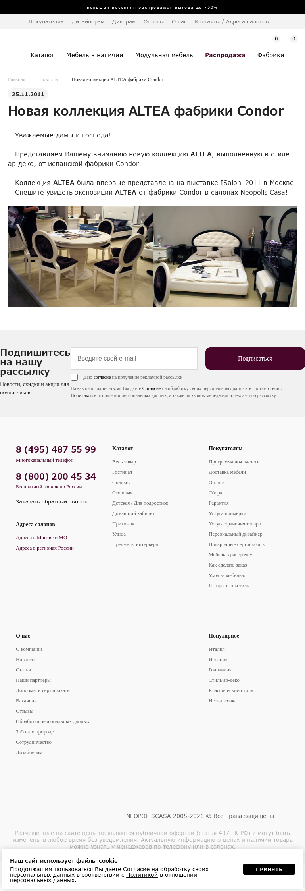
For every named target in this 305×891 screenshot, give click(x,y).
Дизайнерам (88, 21)
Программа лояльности (234, 462)
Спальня (121, 482)
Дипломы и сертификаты (43, 690)
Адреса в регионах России (45, 548)
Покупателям (226, 448)
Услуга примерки (227, 513)
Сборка (216, 493)
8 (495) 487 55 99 (56, 449)
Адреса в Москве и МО (41, 537)
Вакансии (26, 701)
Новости (48, 79)
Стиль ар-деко (224, 680)
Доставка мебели (227, 472)
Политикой (82, 395)
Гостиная (122, 472)
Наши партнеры (33, 680)
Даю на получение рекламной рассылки (132, 377)
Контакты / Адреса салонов (232, 21)
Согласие (151, 388)
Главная (16, 79)
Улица (119, 534)
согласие (102, 377)
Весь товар (124, 462)
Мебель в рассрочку (230, 554)
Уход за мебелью (227, 575)
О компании (29, 649)
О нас (23, 636)
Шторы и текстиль (229, 585)
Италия (217, 649)
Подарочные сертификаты (237, 544)
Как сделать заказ (228, 565)
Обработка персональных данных (53, 721)
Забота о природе (35, 732)
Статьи (23, 670)
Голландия (220, 670)
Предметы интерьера (135, 544)
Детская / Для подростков (140, 503)
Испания (218, 659)
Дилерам (124, 21)
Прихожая (123, 523)
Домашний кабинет (133, 513)
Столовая (122, 493)
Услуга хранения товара (235, 523)
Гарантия (219, 503)
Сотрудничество (34, 742)
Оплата (216, 482)
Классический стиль (231, 690)
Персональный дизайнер (236, 534)
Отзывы (154, 21)
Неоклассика (223, 701)
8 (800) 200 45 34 (56, 476)
